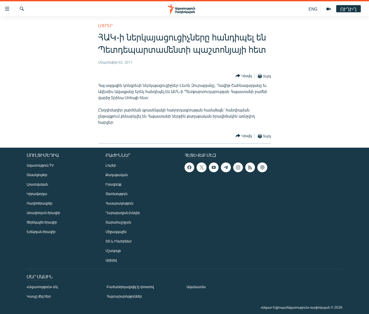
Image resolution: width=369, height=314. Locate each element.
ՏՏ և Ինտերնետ (119, 241)
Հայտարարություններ (124, 296)
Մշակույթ (113, 250)
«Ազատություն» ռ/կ (42, 287)
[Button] (243, 76)
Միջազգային (116, 231)
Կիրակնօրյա (37, 193)
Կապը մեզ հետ (39, 296)
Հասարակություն (119, 203)
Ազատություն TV (40, 165)
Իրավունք (113, 184)
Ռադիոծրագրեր (39, 203)
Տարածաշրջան (118, 222)
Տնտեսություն (116, 193)
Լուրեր (105, 25)
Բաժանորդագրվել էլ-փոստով (130, 287)
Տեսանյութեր (37, 175)
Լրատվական (37, 184)
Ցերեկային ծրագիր (42, 222)
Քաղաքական (117, 175)
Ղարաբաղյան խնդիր (123, 212)
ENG (313, 8)
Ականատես (196, 287)
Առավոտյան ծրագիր (43, 212)
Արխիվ (111, 260)
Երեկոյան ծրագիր (41, 231)
